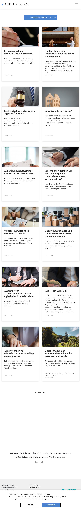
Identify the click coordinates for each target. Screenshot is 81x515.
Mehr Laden (40, 393)
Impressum (33, 485)
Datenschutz (35, 487)
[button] (40, 17)
